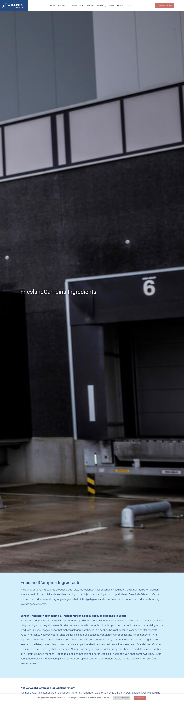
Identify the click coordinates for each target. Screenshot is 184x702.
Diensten (63, 5)
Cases (111, 5)
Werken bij (101, 5)
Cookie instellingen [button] (121, 698)
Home (52, 5)
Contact (120, 5)
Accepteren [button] (139, 698)
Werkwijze (77, 5)
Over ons (90, 5)
